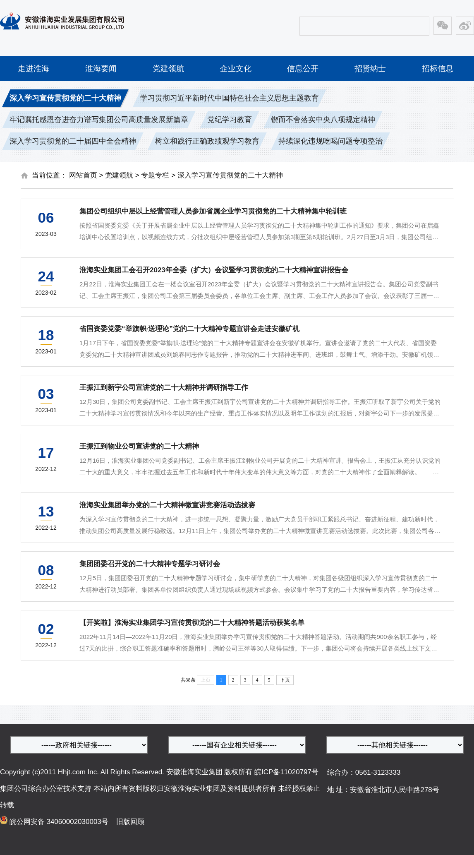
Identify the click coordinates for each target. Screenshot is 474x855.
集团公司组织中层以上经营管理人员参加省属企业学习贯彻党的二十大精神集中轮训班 (213, 211)
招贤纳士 (370, 68)
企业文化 (235, 68)
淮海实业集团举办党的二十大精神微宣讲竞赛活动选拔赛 (167, 505)
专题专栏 (155, 175)
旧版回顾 (127, 822)
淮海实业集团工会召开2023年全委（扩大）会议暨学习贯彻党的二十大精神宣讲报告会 (213, 270)
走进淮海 (33, 68)
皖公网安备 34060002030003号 (60, 822)
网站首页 (83, 175)
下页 (285, 680)
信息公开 (302, 68)
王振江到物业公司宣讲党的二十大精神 (139, 446)
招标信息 (437, 68)
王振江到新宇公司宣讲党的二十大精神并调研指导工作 (163, 387)
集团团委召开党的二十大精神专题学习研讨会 (149, 564)
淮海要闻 (101, 68)
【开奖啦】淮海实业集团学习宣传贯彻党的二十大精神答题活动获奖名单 (191, 623)
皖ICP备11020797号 (286, 772)
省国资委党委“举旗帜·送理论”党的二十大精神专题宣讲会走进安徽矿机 (189, 329)
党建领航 (168, 68)
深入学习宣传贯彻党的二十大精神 (230, 175)
